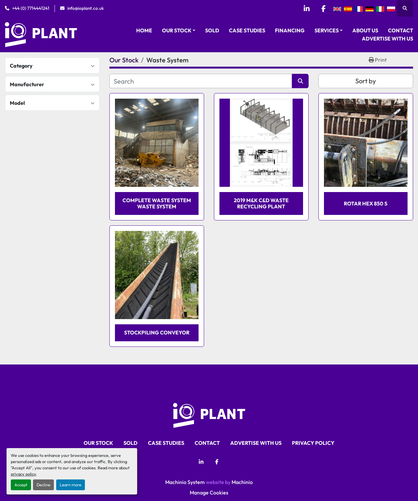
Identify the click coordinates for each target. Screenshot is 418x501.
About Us (365, 30)
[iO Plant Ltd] (209, 414)
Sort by (365, 81)
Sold (212, 30)
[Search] (200, 81)
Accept (20, 484)
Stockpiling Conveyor (156, 332)
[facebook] (323, 8)
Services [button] (326, 30)
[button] (178, 30)
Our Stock (176, 30)
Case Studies (247, 30)
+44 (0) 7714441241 (30, 8)
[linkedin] (306, 8)
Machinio (242, 482)
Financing (290, 30)
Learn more (70, 484)
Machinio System (185, 482)
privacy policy (23, 474)
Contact (400, 30)
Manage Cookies (209, 492)
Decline (43, 484)
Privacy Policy (313, 443)
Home (144, 30)
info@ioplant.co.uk (85, 8)
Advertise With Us (387, 38)
